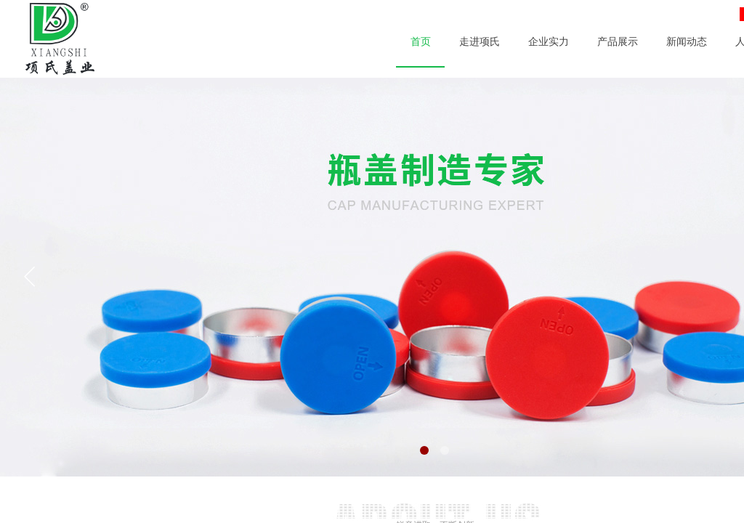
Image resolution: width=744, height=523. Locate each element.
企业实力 (548, 41)
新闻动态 (686, 41)
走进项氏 (479, 41)
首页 (421, 41)
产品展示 (617, 41)
